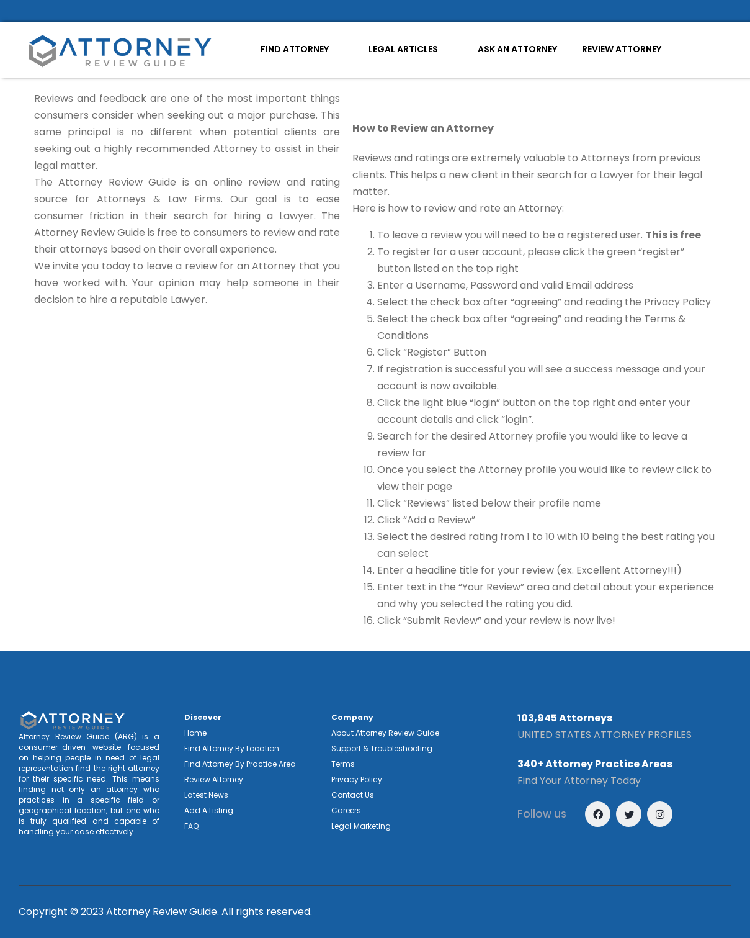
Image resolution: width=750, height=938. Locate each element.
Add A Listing (208, 810)
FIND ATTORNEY (295, 49)
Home (195, 733)
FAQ (191, 826)
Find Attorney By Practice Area (240, 764)
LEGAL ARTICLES (403, 49)
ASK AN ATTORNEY (517, 49)
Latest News (206, 795)
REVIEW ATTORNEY (621, 49)
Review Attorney (213, 779)
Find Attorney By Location (231, 748)
